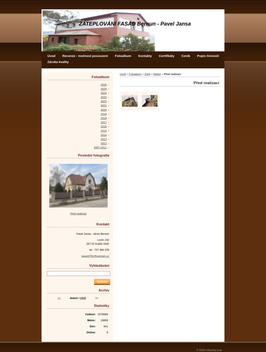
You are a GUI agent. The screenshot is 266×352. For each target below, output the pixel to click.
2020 (104, 109)
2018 (104, 118)
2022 (104, 101)
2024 (147, 74)
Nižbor (157, 74)
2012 (104, 143)
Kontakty (145, 56)
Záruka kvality (58, 62)
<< (59, 298)
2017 (104, 122)
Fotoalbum (123, 56)
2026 (104, 84)
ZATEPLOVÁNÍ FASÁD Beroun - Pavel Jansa (135, 24)
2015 (104, 130)
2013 (104, 139)
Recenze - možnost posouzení (85, 56)
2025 (104, 88)
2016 (104, 126)
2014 (104, 135)
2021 (104, 105)
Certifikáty (166, 56)
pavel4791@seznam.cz (95, 256)
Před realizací (78, 213)
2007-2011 (100, 147)
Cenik (185, 56)
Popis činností (208, 56)
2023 (104, 97)
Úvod (51, 56)
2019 (104, 114)
